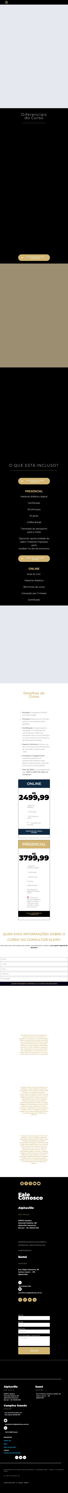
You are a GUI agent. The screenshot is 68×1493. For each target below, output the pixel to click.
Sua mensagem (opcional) (29, 1335)
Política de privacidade (12, 1453)
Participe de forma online (34, 831)
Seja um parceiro (10, 1447)
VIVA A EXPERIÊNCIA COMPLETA (34, 914)
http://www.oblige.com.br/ (60, 1484)
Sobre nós (7, 1440)
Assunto (21, 1328)
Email (20, 1322)
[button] (6, 2)
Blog (5, 1444)
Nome (20, 1315)
